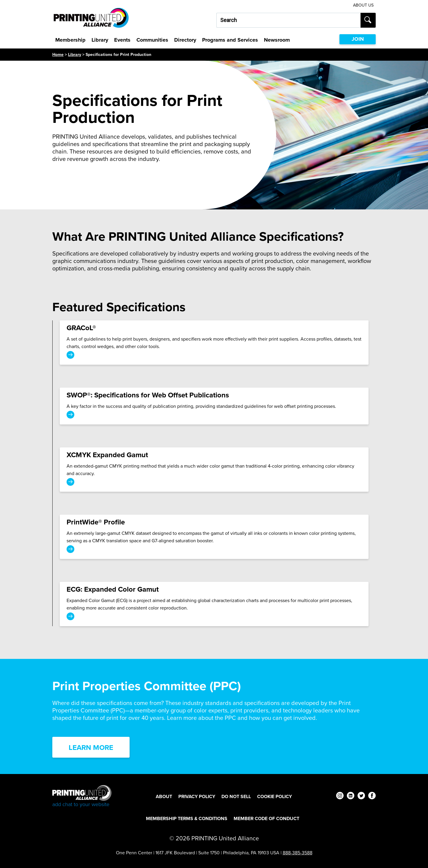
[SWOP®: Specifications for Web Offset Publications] (214, 406)
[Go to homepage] (81, 796)
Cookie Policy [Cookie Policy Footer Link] (274, 796)
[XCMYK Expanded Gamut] (214, 469)
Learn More (91, 747)
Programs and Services (230, 40)
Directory (185, 40)
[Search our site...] (288, 20)
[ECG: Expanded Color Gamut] (214, 604)
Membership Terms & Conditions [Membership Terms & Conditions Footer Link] (186, 818)
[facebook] (372, 796)
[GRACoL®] (214, 342)
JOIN (358, 39)
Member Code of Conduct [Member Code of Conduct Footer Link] (266, 818)
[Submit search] (368, 20)
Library (100, 40)
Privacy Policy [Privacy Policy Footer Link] (196, 796)
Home (58, 54)
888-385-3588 (297, 852)
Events (122, 40)
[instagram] (340, 796)
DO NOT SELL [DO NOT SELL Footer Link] (236, 796)
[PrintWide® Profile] (214, 537)
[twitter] (361, 796)
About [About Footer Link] (164, 796)
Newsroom (277, 40)
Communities (152, 40)
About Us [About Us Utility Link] (363, 5)
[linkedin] (350, 796)
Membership (70, 40)
